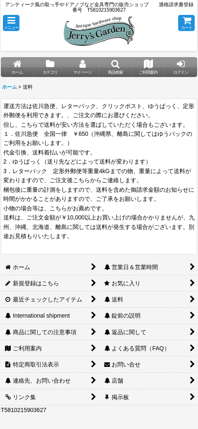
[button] (11, 23)
